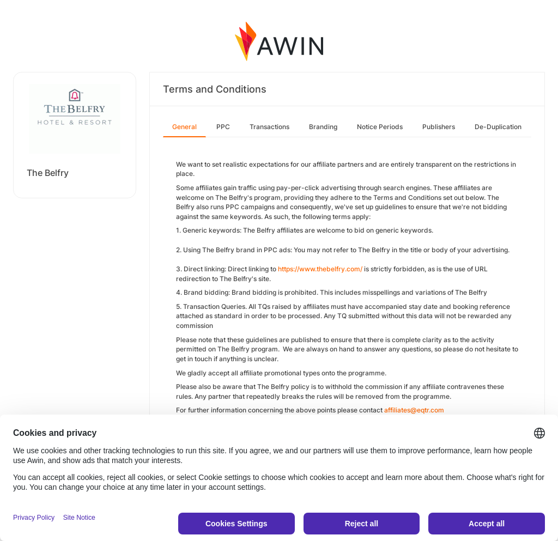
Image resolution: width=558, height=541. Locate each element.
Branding (323, 127)
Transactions (269, 127)
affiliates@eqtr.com (414, 410)
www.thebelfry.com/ (330, 269)
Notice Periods (380, 127)
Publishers (438, 127)
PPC (223, 127)
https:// (288, 269)
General (184, 127)
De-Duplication (498, 127)
